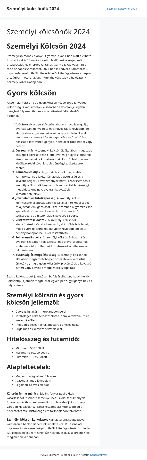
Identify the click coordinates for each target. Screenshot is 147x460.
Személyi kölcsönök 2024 (33, 8)
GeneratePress (99, 454)
